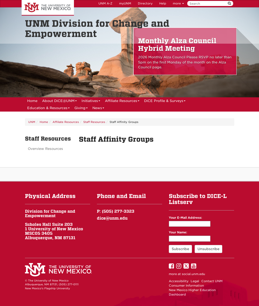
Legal (195, 281)
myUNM (125, 3)
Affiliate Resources (122, 101)
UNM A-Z (105, 3)
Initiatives (91, 101)
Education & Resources (48, 109)
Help (162, 3)
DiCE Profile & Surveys (165, 101)
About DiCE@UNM (59, 101)
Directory (145, 3)
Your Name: (178, 232)
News (98, 109)
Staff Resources (94, 122)
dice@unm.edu (112, 218)
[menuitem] (32, 100)
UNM (31, 122)
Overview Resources (45, 149)
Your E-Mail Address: (185, 217)
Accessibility (178, 281)
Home (32, 101)
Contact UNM (211, 281)
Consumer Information (186, 285)
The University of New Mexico (48, 8)
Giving (81, 109)
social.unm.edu (193, 274)
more (178, 3)
